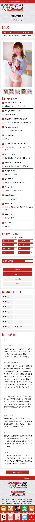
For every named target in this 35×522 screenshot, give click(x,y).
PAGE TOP (27, 478)
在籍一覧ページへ (17, 472)
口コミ (17, 274)
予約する (18, 269)
